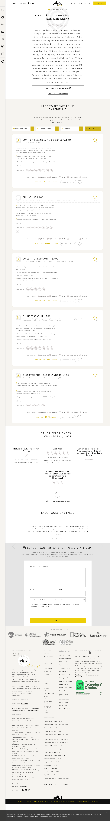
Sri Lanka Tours (64, 715)
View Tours (93, 128)
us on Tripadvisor (32, 717)
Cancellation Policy (48, 708)
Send (57, 627)
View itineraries (58, 541)
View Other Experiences (58, 93)
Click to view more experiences (58, 503)
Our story (47, 660)
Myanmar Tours (65, 671)
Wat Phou (57, 451)
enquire (99, 3)
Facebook (24, 710)
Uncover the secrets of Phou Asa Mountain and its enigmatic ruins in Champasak (58, 477)
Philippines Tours (65, 687)
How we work (48, 677)
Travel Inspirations (48, 690)
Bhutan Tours (64, 705)
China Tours (63, 691)
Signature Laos (34, 197)
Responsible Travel (48, 670)
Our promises (48, 663)
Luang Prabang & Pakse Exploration (49, 140)
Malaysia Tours (64, 681)
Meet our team (49, 674)
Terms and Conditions (47, 713)
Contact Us (48, 681)
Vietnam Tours (64, 661)
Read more (16, 702)
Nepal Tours (63, 708)
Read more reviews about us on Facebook (87, 682)
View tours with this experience (58, 88)
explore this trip (69, 182)
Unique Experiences (48, 695)
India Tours (63, 712)
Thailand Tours (64, 674)
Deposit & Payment (47, 703)
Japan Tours (63, 697)
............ (46, 788)
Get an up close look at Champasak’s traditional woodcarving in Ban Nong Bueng (89, 454)
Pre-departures (49, 699)
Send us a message (19, 792)
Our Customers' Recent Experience (25, 714)
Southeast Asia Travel (49, 718)
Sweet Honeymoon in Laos (42, 260)
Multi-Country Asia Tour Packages (56, 791)
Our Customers (49, 666)
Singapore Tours (65, 684)
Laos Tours (63, 668)
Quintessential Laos (38, 317)
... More (18, 166)
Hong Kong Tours (65, 694)
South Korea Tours (63, 701)
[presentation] (46, 618)
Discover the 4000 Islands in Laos (47, 377)
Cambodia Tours (65, 665)
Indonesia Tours (64, 678)
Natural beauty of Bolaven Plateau (26, 452)
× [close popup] (107, 812)
